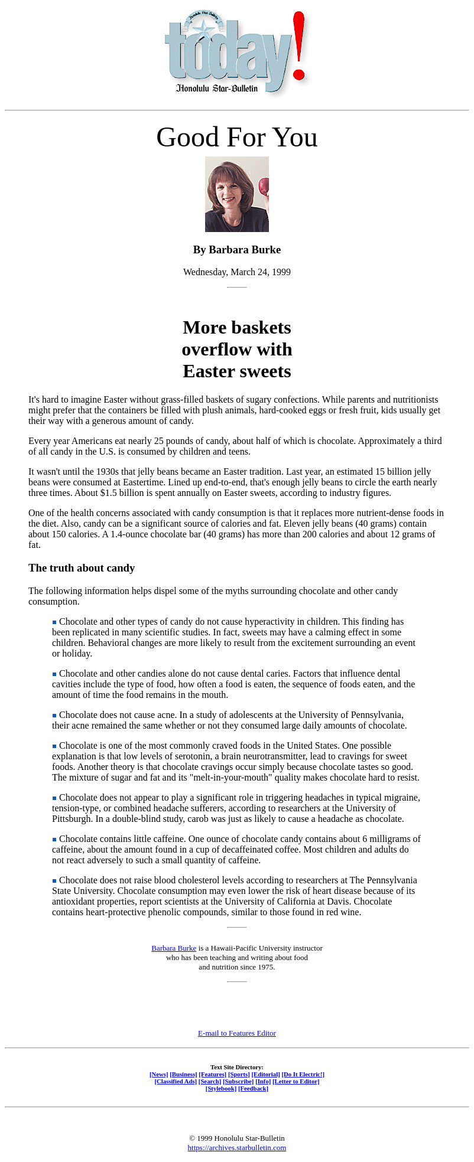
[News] (159, 1074)
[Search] (210, 1081)
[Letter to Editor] (296, 1081)
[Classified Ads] (175, 1081)
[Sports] (239, 1074)
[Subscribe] (238, 1081)
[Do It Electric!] (302, 1074)
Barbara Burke (173, 948)
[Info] (263, 1081)
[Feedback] (253, 1088)
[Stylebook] (221, 1088)
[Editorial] (265, 1074)
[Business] (183, 1074)
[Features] (212, 1074)
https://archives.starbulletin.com (237, 1147)
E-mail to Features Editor (237, 1033)
